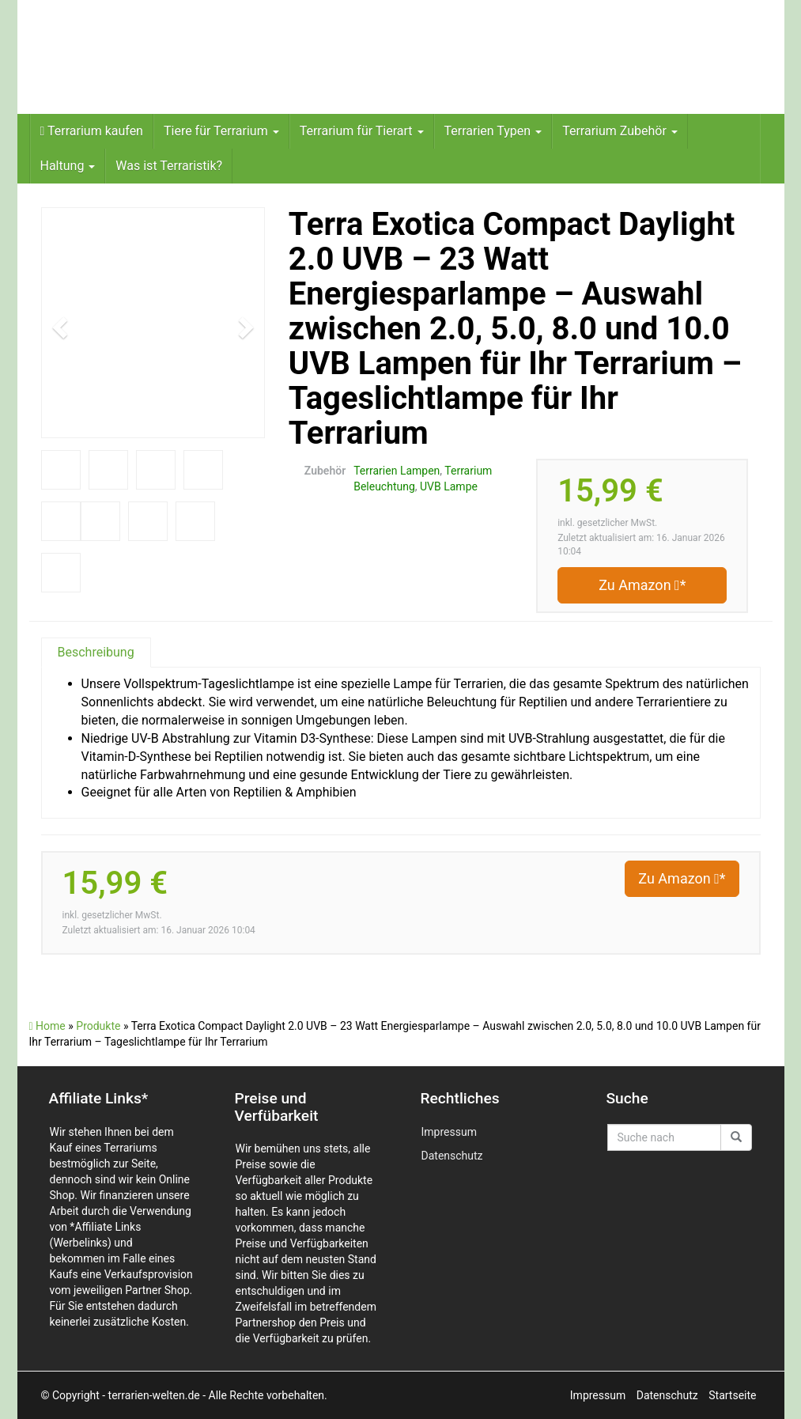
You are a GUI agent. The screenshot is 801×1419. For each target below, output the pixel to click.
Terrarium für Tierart (362, 130)
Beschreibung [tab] (96, 652)
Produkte (98, 1026)
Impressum (449, 1132)
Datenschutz (452, 1155)
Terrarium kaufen (91, 130)
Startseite (732, 1395)
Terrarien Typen (493, 130)
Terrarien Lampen (396, 470)
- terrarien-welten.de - (155, 1395)
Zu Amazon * (642, 585)
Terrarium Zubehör (620, 130)
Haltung (68, 165)
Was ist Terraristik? (168, 165)
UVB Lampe (449, 486)
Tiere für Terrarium (221, 130)
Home (47, 1026)
